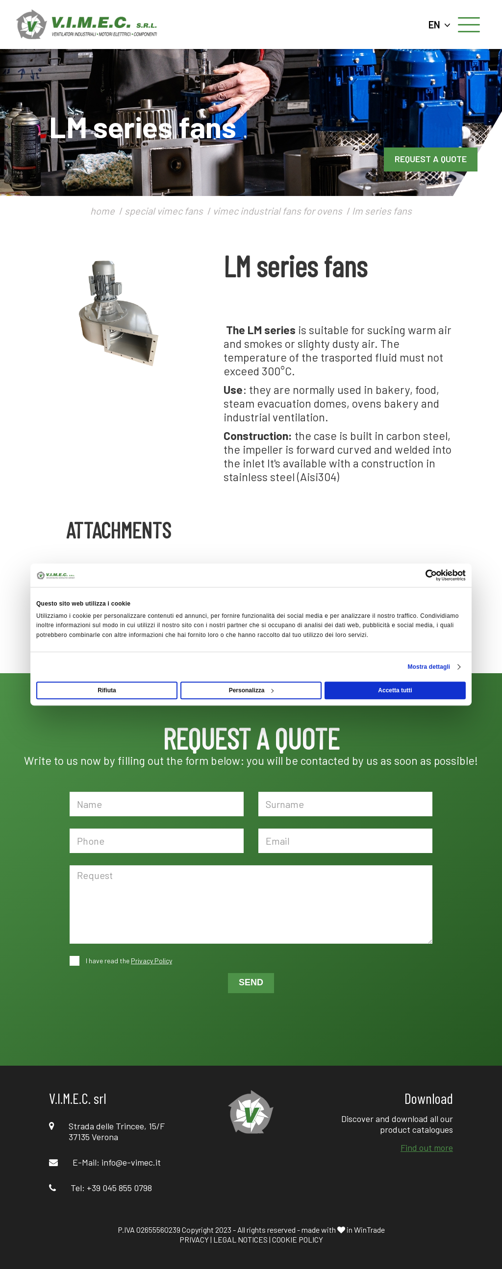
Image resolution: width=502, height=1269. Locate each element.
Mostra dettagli (428, 666)
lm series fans (382, 211)
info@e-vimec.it (131, 1162)
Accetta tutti (395, 690)
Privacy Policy (151, 960)
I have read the (128, 960)
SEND (251, 982)
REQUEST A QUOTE (431, 158)
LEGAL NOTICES (240, 1239)
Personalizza (251, 690)
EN (439, 24)
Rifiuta (107, 690)
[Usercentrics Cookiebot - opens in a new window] (423, 575)
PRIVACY (194, 1239)
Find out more (427, 1147)
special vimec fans (164, 211)
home (102, 211)
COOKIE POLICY (297, 1239)
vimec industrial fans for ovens (277, 211)
